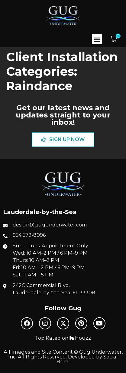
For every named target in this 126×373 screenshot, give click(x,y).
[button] (97, 39)
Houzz (80, 338)
